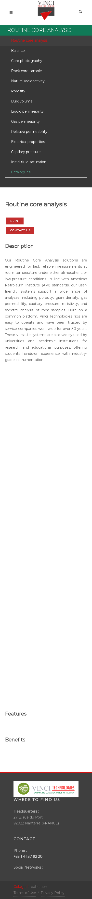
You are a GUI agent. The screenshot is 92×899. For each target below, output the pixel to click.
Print (15, 221)
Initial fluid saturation (28, 162)
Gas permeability (25, 121)
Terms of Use (24, 893)
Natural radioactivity (28, 81)
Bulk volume (22, 101)
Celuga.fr (21, 886)
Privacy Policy (53, 893)
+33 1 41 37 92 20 (27, 856)
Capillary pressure (26, 152)
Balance (18, 50)
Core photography (26, 61)
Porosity (18, 91)
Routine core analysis (29, 40)
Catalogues (20, 172)
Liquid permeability (27, 111)
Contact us (20, 230)
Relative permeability (29, 131)
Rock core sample (26, 71)
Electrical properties (28, 142)
